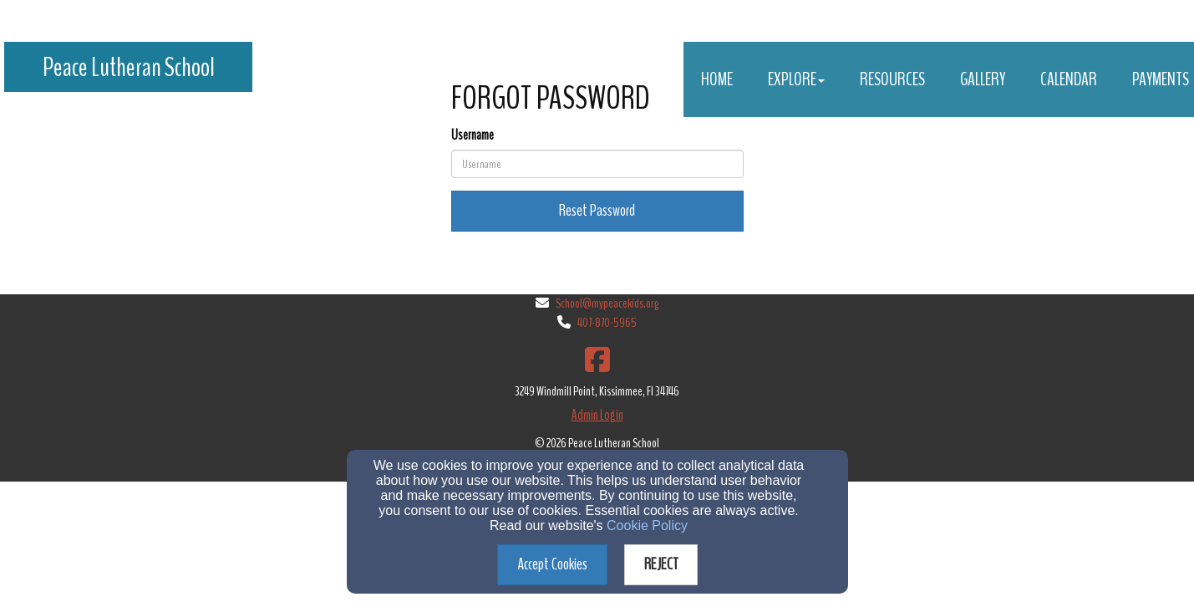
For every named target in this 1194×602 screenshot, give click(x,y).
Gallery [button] (982, 79)
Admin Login (597, 415)
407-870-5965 (607, 323)
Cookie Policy (647, 525)
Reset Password (597, 210)
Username (472, 135)
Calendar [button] (1068, 79)
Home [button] (717, 79)
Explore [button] (796, 79)
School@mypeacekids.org (607, 303)
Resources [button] (892, 79)
